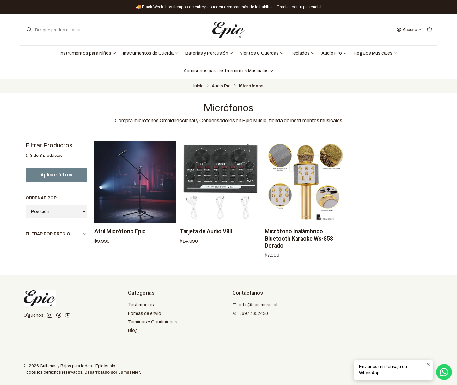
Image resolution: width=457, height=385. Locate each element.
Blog (133, 330)
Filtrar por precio (56, 233)
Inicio (198, 86)
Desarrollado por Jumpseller (112, 372)
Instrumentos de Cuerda (151, 53)
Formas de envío (144, 313)
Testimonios (141, 304)
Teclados (302, 53)
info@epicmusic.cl (254, 304)
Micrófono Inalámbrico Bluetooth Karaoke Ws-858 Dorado (299, 238)
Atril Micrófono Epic (120, 231)
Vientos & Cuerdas (262, 53)
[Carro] (429, 29)
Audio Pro (334, 53)
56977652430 (250, 313)
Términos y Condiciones (152, 322)
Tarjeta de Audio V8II (206, 231)
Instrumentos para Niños (88, 53)
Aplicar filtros (56, 175)
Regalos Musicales (376, 53)
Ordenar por (41, 198)
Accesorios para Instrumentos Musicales (229, 70)
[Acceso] (409, 29)
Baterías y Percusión (209, 53)
